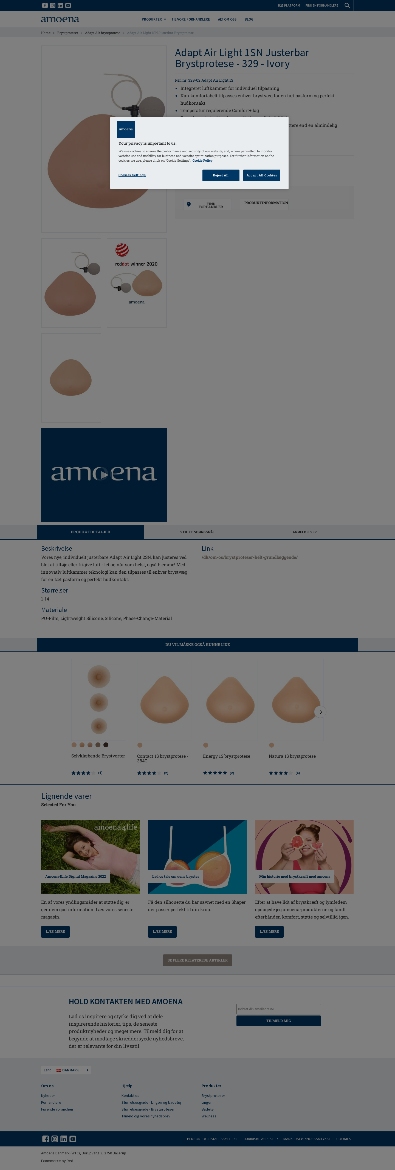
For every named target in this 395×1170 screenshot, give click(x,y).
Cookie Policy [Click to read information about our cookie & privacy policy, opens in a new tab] (203, 160)
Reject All (221, 175)
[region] (199, 153)
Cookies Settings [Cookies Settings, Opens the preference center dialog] (132, 175)
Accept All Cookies (262, 175)
